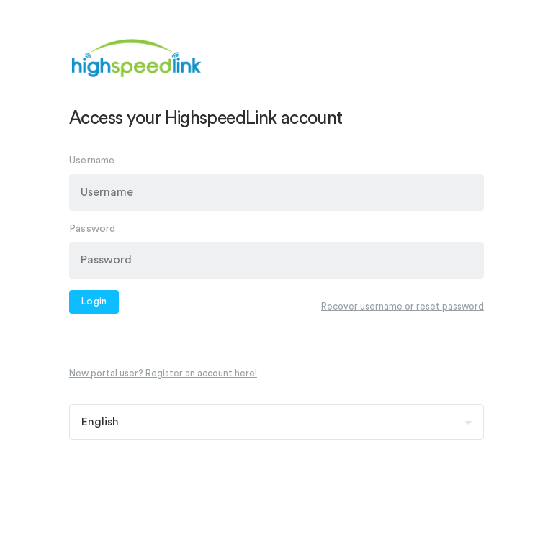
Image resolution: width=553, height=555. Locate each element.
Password (92, 228)
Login (94, 302)
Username (92, 160)
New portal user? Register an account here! (163, 373)
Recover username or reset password (402, 305)
